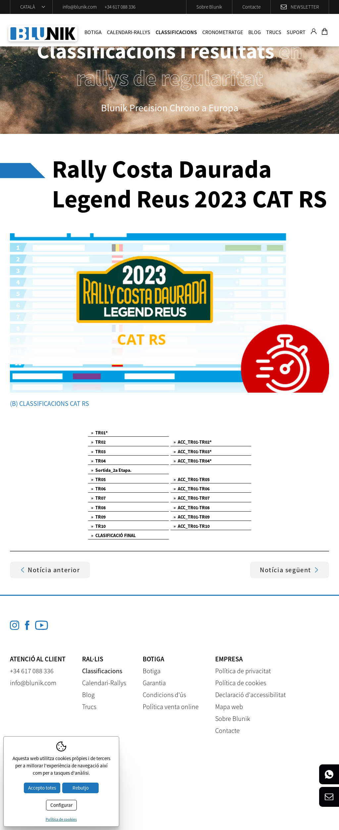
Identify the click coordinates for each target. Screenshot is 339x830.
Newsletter (305, 7)
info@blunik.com (80, 7)
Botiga (93, 32)
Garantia (154, 683)
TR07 (98, 498)
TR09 (98, 517)
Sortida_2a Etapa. (111, 470)
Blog (254, 32)
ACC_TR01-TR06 (191, 489)
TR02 (98, 442)
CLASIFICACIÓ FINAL (113, 535)
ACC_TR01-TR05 (191, 479)
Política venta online (171, 706)
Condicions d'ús (164, 695)
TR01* (99, 433)
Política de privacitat (243, 671)
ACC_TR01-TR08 (191, 508)
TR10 (98, 526)
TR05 (98, 479)
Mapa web (229, 706)
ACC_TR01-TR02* (192, 442)
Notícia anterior (50, 570)
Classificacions (176, 32)
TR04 (98, 461)
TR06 (98, 489)
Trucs (273, 32)
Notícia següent (289, 570)
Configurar (61, 805)
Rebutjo (81, 788)
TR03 (98, 452)
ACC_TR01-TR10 (191, 526)
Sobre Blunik (209, 7)
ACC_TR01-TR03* (192, 452)
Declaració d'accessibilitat (250, 695)
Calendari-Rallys (128, 32)
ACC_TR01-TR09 (191, 517)
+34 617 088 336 (120, 7)
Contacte (251, 7)
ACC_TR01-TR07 (191, 498)
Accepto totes (42, 788)
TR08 (98, 508)
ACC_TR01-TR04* (192, 461)
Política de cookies (240, 683)
